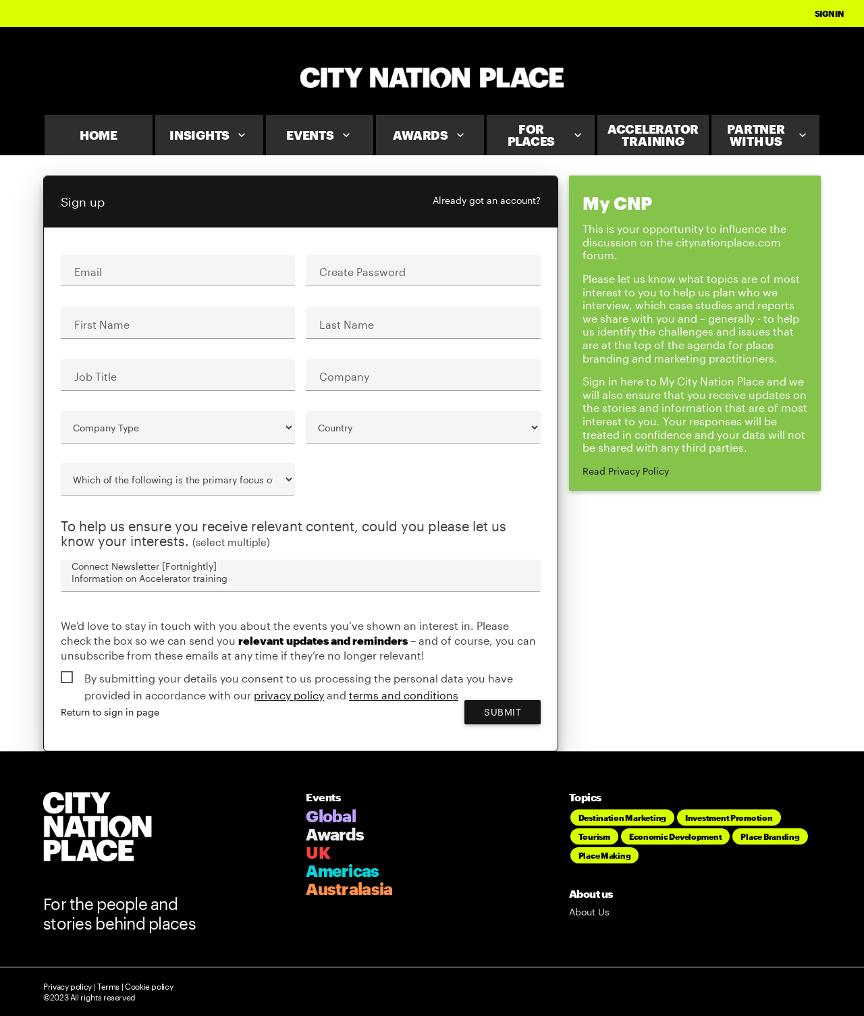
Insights (208, 135)
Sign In (829, 13)
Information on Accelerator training (299, 578)
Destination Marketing (622, 817)
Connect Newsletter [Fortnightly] (299, 566)
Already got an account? (487, 200)
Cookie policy (148, 986)
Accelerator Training (653, 135)
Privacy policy (67, 986)
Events (319, 135)
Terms (108, 986)
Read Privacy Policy (626, 471)
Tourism (594, 836)
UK (318, 852)
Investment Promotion (729, 817)
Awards (430, 135)
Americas (342, 870)
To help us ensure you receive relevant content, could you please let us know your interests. (283, 533)
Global (331, 816)
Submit (502, 712)
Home (98, 135)
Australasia (349, 889)
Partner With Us (768, 135)
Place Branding (769, 836)
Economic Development (675, 836)
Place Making (604, 855)
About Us (589, 911)
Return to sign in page (110, 712)
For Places (546, 135)
